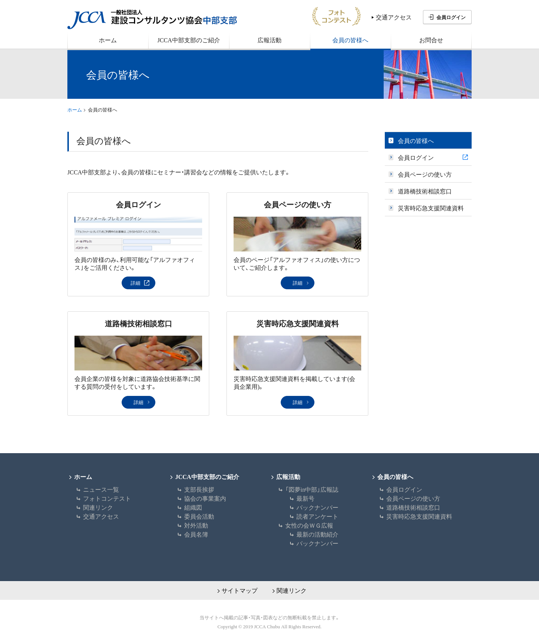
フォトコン (336, 16)
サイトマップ (240, 590)
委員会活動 (199, 516)
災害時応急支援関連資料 (297, 323)
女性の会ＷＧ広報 (309, 525)
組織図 (193, 507)
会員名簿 (196, 533)
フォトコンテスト (107, 498)
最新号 (305, 498)
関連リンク (98, 507)
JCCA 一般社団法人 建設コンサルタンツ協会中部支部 (152, 19)
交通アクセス (394, 16)
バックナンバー (317, 507)
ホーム (74, 109)
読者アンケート (317, 516)
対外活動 (196, 525)
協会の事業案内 (205, 498)
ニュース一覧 (101, 489)
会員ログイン (451, 17)
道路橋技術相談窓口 (138, 323)
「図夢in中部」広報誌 (311, 489)
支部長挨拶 (199, 489)
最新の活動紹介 (317, 533)
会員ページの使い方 (297, 204)
